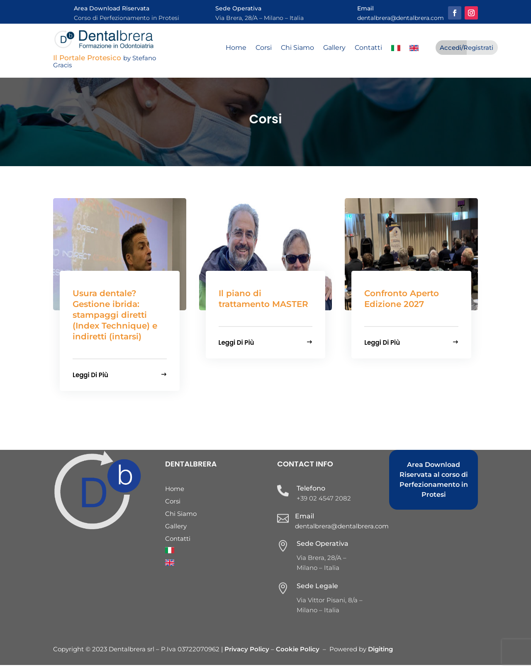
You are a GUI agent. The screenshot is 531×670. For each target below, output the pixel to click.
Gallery (334, 48)
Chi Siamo (297, 48)
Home (236, 48)
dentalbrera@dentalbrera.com (400, 18)
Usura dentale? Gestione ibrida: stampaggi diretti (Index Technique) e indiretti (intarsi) (115, 319)
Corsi (264, 48)
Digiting (380, 654)
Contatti (368, 48)
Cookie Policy (297, 654)
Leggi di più (90, 379)
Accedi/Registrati (466, 48)
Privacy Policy (247, 654)
